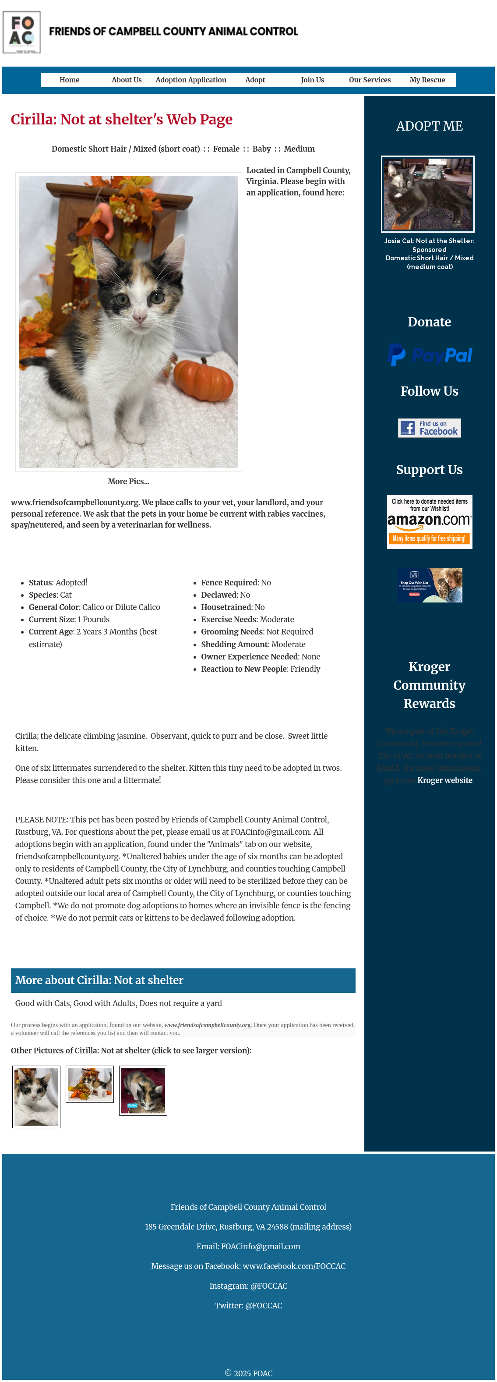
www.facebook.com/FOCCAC (294, 1266)
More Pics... (129, 481)
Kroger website (444, 780)
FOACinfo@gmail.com (260, 1246)
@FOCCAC (269, 1286)
